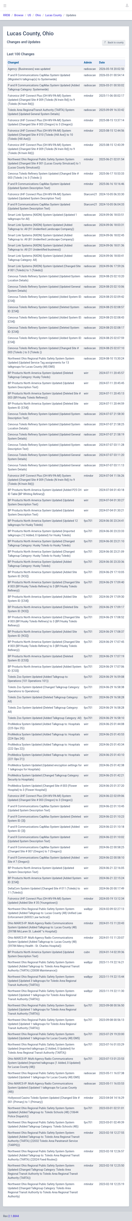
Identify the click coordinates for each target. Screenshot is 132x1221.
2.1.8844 (13, 1216)
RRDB (6, 15)
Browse (18, 15)
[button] (127, 5)
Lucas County (53, 15)
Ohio (38, 15)
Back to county (114, 42)
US (29, 15)
